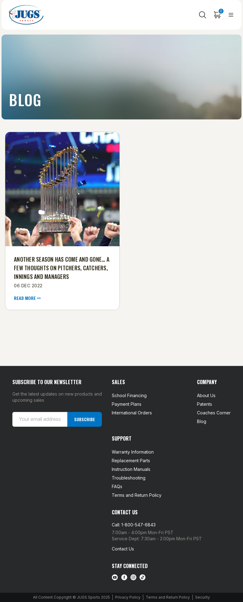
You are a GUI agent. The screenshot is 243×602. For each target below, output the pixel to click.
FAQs (117, 486)
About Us (206, 395)
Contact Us (123, 548)
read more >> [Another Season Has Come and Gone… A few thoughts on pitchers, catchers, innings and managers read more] (27, 298)
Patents (204, 404)
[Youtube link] (115, 577)
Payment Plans (126, 404)
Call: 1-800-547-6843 (134, 524)
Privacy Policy (127, 597)
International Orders (132, 412)
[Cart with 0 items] (217, 14)
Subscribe (84, 419)
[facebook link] (124, 577)
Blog (201, 421)
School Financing (129, 395)
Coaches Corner (214, 412)
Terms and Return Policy (136, 495)
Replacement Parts (131, 460)
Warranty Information (133, 452)
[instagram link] (133, 577)
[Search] (202, 14)
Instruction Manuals (131, 469)
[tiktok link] (143, 577)
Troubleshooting (128, 477)
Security (202, 597)
